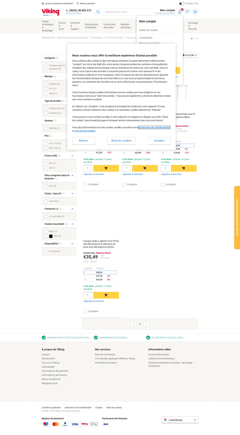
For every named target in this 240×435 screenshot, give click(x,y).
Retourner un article (149, 43)
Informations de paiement (55, 371)
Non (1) (52, 163)
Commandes (145, 37)
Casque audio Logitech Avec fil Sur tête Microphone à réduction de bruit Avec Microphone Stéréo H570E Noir (101, 244)
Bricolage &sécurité (193, 26)
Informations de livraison (54, 375)
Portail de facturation (106, 362)
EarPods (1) (54, 128)
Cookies (98, 407)
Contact (46, 354)
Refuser (83, 140)
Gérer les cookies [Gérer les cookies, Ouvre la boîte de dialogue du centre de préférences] (121, 140)
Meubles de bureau (125, 26)
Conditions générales (51, 407)
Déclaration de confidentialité (154, 127)
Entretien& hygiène (75, 26)
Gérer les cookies (114, 407)
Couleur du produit (56, 224)
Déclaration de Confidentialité (78, 407)
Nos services (102, 349)
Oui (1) (52, 168)
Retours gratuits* (87, 3)
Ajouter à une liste (94, 174)
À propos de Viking (53, 349)
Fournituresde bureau (110, 26)
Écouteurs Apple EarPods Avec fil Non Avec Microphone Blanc (178, 115)
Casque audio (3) (57, 108)
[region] (121, 97)
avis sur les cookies (85, 131)
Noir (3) (55, 236)
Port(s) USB (52, 155)
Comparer (93, 184)
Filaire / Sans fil (54, 193)
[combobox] (123, 11)
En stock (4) (54, 251)
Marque (50, 76)
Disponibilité (53, 243)
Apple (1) (53, 93)
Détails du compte (148, 30)
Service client (48, 358)
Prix (48, 135)
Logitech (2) (54, 84)
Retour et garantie (51, 379)
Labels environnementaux (161, 358)
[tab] (67, 366)
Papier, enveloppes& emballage (48, 26)
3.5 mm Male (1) (56, 216)
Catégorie (51, 58)
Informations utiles (159, 349)
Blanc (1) (53, 231)
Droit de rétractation (158, 354)
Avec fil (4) (54, 201)
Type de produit (54, 101)
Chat (196, 38)
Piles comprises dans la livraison (57, 177)
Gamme (50, 120)
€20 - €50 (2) (55, 148)
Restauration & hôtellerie (91, 26)
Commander (48, 367)
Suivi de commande (105, 354)
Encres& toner (62, 26)
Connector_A (53, 208)
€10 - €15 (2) (55, 143)
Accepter (159, 140)
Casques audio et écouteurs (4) (57, 67)
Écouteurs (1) (55, 113)
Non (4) (52, 186)
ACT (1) (52, 89)
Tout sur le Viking (50, 362)
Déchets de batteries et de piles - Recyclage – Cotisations (171, 364)
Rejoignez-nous (50, 383)
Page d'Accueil (48, 38)
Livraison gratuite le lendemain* (59, 3)
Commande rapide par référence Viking (115, 358)
